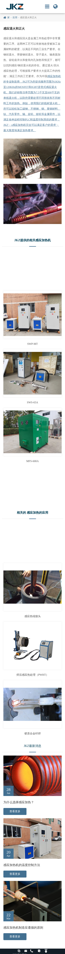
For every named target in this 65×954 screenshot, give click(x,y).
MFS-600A (32, 461)
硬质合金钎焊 (32, 733)
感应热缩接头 (32, 616)
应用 (15, 17)
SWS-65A (32, 402)
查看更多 (15, 811)
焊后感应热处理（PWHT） (32, 674)
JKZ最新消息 (32, 746)
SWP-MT (32, 343)
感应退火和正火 (28, 17)
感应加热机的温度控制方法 (21, 865)
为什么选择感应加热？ (18, 802)
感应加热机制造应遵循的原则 (23, 927)
